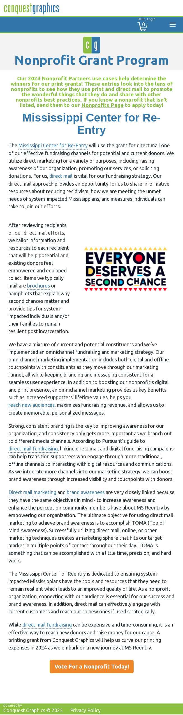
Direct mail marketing (32, 492)
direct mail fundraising (33, 448)
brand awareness (86, 492)
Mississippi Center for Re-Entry (53, 145)
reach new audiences (31, 405)
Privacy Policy (85, 710)
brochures (38, 285)
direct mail (61, 176)
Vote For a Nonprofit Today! (91, 666)
